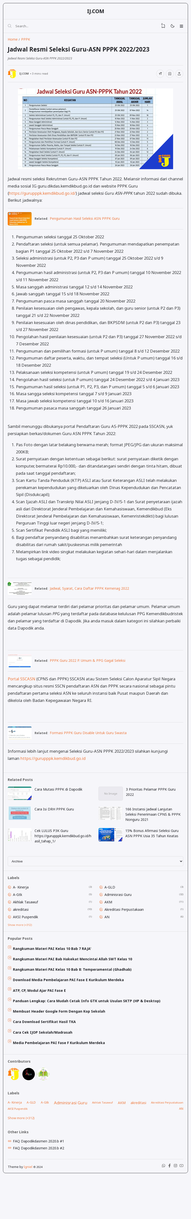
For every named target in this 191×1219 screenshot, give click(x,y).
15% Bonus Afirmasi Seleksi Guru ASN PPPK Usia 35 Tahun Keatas (153, 849)
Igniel (29, 1208)
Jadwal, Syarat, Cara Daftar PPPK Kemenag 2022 (93, 597)
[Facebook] (166, 1208)
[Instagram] (173, 1208)
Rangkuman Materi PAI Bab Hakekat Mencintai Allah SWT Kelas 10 (74, 983)
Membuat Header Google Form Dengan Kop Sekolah (61, 1040)
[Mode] (169, 28)
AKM (110, 922)
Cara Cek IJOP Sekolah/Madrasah (45, 1062)
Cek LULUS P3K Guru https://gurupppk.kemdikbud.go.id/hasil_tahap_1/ (63, 851)
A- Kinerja (23, 906)
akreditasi (23, 930)
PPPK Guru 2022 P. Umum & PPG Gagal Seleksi (91, 670)
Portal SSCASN (23, 690)
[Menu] (180, 28)
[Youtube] (180, 1208)
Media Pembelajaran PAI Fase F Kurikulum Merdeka (61, 1073)
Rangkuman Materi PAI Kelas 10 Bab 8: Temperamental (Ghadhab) (74, 995)
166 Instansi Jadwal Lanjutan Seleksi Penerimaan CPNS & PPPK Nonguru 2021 (154, 829)
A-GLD (111, 906)
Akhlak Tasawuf (27, 922)
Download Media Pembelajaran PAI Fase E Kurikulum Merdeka (70, 1006)
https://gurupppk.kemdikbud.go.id (54, 770)
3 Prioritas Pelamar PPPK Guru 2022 (152, 806)
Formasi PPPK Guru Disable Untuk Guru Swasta (91, 744)
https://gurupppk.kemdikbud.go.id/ (43, 200)
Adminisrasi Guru (119, 914)
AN (108, 938)
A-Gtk (19, 914)
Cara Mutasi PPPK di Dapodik (60, 803)
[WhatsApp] (159, 1208)
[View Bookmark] (159, 28)
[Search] (11, 28)
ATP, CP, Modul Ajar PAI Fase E (41, 1017)
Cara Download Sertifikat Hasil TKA (46, 1051)
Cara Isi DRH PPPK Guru (56, 824)
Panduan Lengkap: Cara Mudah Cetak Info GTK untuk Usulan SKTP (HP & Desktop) (89, 1028)
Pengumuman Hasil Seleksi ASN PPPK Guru (88, 226)
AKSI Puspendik (27, 938)
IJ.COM (95, 12)
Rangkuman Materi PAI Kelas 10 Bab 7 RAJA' (54, 972)
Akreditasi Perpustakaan (125, 930)
